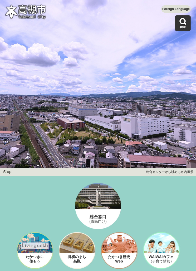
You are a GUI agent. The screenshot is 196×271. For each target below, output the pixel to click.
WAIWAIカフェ (161, 259)
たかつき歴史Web (119, 259)
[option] (98, 84)
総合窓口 (98, 219)
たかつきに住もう (35, 259)
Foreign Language (176, 9)
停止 (7, 172)
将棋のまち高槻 (77, 259)
